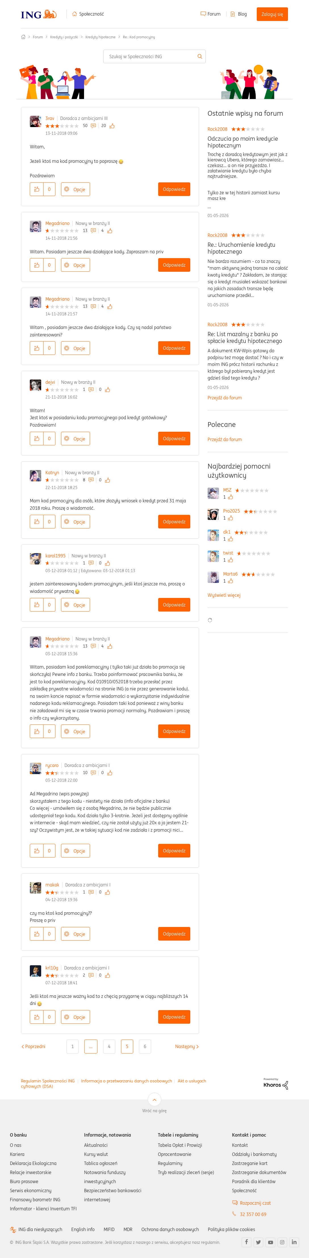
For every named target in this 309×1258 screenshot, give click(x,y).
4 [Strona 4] (109, 1046)
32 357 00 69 (253, 1214)
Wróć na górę (154, 1110)
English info (83, 1229)
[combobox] (154, 56)
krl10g (51, 968)
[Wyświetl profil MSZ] (228, 490)
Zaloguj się (272, 14)
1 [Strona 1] (72, 1046)
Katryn (52, 472)
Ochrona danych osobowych (170, 1229)
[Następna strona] (185, 1046)
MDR (128, 1229)
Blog (242, 14)
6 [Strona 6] (145, 1046)
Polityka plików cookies (231, 1229)
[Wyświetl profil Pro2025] (233, 511)
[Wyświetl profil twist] (229, 553)
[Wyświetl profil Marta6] (232, 574)
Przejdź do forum (225, 398)
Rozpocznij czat (255, 1203)
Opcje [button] (79, 189)
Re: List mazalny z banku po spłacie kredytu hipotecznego (245, 337)
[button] (36, 189)
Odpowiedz (174, 189)
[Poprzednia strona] (35, 1046)
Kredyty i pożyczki (64, 37)
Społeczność (91, 14)
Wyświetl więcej (224, 595)
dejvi (50, 382)
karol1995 (55, 556)
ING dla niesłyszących (40, 1229)
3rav (49, 118)
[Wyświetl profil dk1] (228, 532)
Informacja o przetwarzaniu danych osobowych (126, 1081)
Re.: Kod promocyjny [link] (139, 37)
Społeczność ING (23, 37)
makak (52, 885)
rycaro (52, 765)
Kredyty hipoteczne (100, 37)
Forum (214, 14)
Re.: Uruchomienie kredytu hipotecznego (241, 248)
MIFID (109, 1229)
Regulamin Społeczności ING (48, 1081)
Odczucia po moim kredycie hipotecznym (243, 142)
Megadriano (57, 223)
